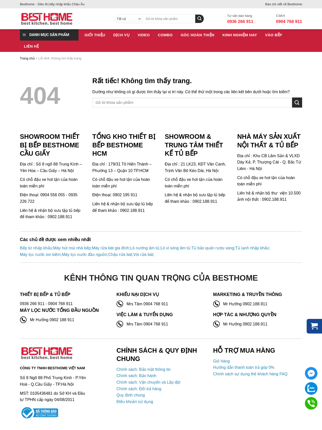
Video (144, 35)
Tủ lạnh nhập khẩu (252, 248)
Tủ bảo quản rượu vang (212, 248)
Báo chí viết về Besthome (283, 4)
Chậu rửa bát (120, 254)
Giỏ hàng (221, 361)
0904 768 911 (289, 21)
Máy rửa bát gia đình (110, 248)
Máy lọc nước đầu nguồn (84, 254)
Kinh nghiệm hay (239, 35)
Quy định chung (130, 395)
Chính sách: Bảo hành (136, 376)
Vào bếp (273, 35)
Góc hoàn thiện (197, 35)
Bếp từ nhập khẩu (36, 248)
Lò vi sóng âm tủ (175, 248)
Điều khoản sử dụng (134, 402)
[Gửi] (297, 102)
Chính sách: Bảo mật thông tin (143, 369)
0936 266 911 (240, 21)
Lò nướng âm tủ (144, 248)
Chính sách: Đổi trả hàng (138, 389)
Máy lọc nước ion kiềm (40, 254)
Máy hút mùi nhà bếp (72, 248)
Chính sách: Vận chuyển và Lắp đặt (148, 382)
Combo (165, 35)
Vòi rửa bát (143, 254)
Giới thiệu (95, 35)
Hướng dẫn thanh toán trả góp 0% (243, 367)
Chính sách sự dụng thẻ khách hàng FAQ (250, 374)
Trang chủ (27, 58)
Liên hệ (31, 46)
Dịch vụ (121, 35)
